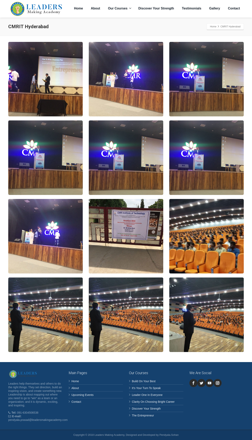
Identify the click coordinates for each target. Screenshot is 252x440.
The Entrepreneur (143, 415)
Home (78, 8)
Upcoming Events (82, 395)
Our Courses (119, 8)
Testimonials (191, 8)
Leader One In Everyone (147, 395)
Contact (234, 8)
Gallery (214, 8)
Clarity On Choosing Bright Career (153, 401)
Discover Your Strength (156, 8)
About (95, 8)
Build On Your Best (144, 381)
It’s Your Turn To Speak (146, 388)
